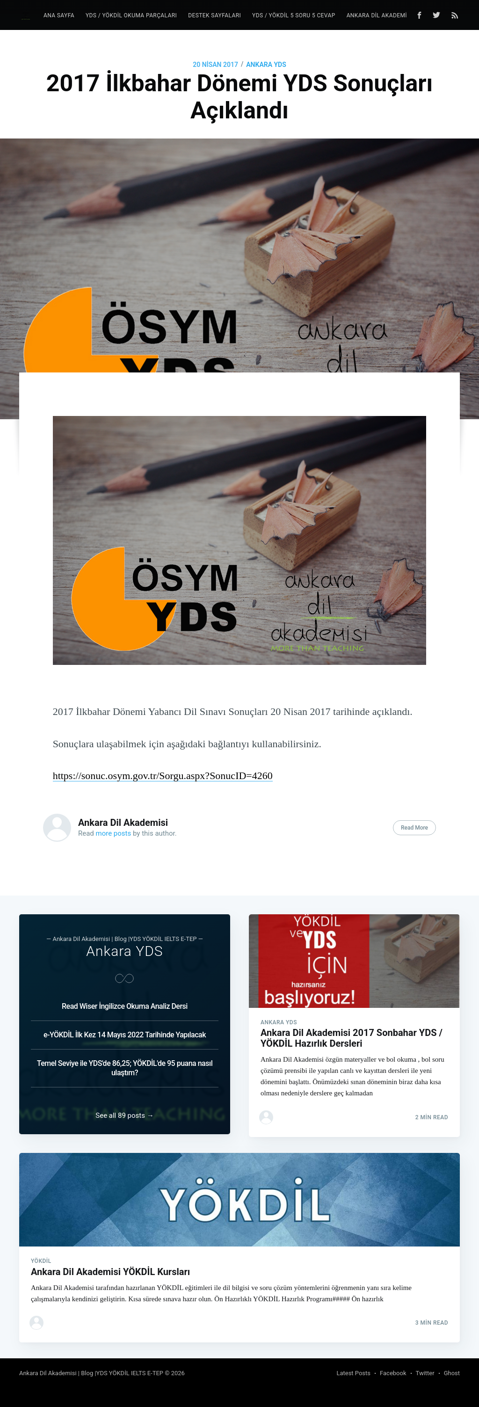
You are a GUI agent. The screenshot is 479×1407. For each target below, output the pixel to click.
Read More (414, 827)
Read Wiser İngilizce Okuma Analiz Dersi (125, 1000)
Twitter (425, 1373)
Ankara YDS (266, 64)
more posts (113, 833)
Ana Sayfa (59, 15)
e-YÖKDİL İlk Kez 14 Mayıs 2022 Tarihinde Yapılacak (125, 1029)
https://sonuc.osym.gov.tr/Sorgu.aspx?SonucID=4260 (163, 775)
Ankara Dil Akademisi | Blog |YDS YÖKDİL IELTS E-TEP (91, 1373)
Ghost (452, 1373)
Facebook (393, 1373)
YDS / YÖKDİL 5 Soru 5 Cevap (293, 15)
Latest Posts (353, 1373)
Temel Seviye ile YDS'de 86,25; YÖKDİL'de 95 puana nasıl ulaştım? (125, 1062)
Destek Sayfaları (214, 15)
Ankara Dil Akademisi (123, 822)
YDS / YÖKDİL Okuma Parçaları (131, 15)
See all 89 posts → (124, 1112)
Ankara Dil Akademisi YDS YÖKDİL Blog (405, 15)
